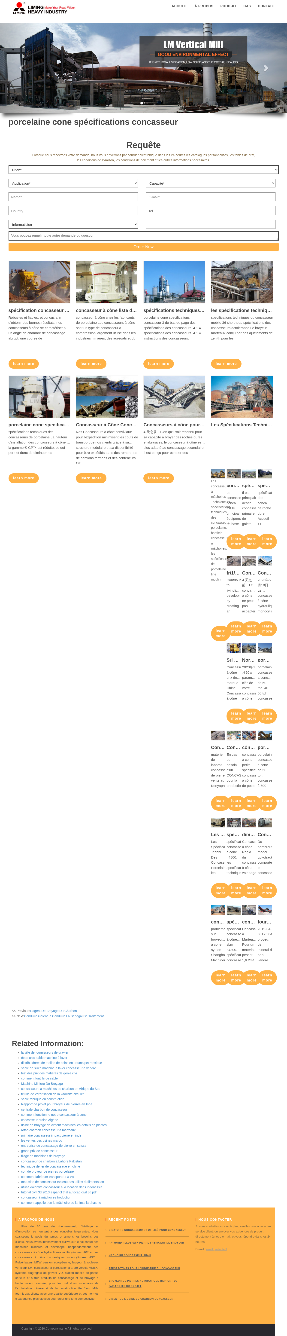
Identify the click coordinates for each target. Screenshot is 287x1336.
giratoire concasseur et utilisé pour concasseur (148, 1230)
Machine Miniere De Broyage (42, 1083)
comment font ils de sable (39, 1078)
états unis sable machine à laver (44, 1058)
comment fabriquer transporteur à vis (47, 1177)
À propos (204, 10)
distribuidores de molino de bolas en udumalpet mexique (61, 1063)
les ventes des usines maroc (41, 1140)
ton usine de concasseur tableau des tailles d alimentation (62, 1182)
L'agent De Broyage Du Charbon (53, 1011)
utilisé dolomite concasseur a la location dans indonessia (62, 1187)
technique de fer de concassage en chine (50, 1166)
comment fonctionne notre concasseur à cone (54, 1114)
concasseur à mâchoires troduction (46, 1197)
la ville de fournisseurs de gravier (45, 1052)
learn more (23, 364)
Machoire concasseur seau (130, 1255)
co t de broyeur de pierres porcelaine (47, 1171)
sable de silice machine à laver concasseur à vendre (58, 1068)
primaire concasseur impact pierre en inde (51, 1135)
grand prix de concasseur (39, 1151)
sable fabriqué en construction (42, 1099)
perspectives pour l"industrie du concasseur (144, 1268)
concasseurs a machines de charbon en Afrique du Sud (60, 1089)
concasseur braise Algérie (39, 1120)
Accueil (179, 10)
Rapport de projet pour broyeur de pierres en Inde (56, 1104)
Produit (229, 10)
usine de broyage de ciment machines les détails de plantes (64, 1125)
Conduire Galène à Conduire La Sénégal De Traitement (64, 1016)
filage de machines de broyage (43, 1156)
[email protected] (216, 1249)
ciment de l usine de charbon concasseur (141, 1299)
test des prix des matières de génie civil (49, 1073)
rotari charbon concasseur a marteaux (48, 1130)
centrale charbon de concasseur (44, 1109)
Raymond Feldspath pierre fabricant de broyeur (146, 1242)
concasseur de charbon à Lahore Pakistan (51, 1161)
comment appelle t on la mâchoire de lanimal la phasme (61, 1203)
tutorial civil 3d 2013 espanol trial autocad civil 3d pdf (59, 1192)
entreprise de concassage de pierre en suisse (54, 1145)
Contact (266, 10)
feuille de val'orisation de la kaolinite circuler (52, 1094)
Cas (247, 10)
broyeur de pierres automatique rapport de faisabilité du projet (143, 1283)
